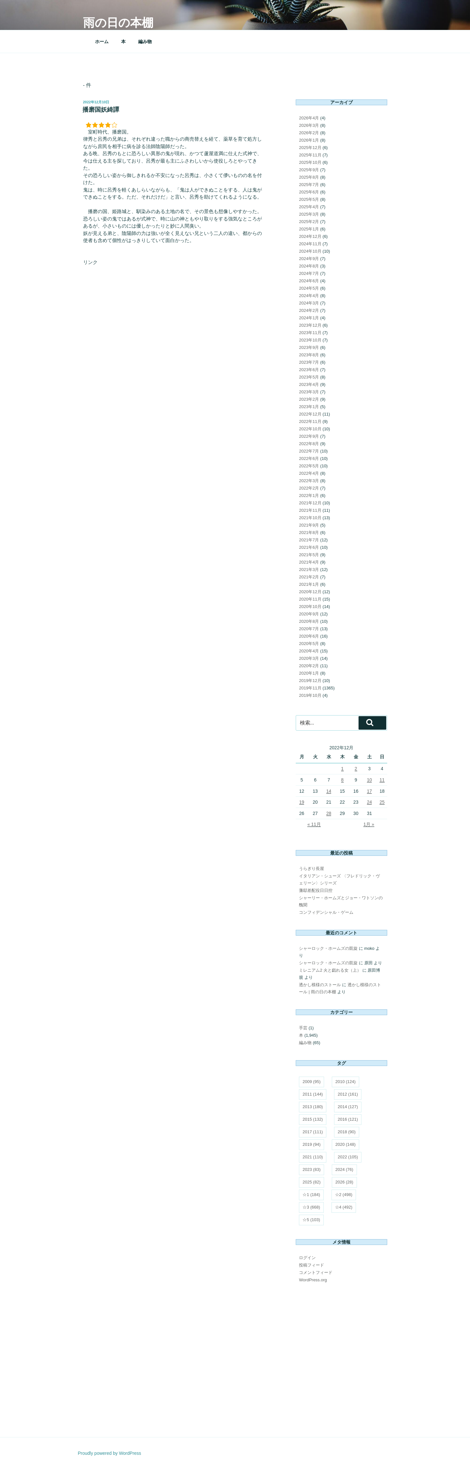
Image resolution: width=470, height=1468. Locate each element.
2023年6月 (309, 369)
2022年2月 (309, 488)
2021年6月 (309, 547)
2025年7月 (309, 184)
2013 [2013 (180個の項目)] (312, 1106)
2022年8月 (309, 443)
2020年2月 (309, 665)
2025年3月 (309, 214)
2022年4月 (309, 473)
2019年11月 (310, 688)
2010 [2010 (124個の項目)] (345, 1081)
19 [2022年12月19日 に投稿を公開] (301, 802)
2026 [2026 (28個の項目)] (344, 1182)
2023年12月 (310, 325)
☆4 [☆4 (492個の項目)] (343, 1207)
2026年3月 (309, 125)
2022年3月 (309, 480)
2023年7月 (309, 362)
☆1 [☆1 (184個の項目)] (311, 1194)
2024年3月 (309, 303)
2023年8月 (309, 354)
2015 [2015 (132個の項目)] (312, 1119)
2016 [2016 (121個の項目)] (348, 1119)
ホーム (102, 41)
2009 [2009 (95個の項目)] (311, 1081)
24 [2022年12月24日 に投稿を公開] (369, 802)
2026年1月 (309, 140)
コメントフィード (315, 1272)
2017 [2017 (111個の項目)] (312, 1131)
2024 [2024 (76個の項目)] (344, 1169)
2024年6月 (309, 280)
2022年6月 (309, 458)
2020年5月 (309, 643)
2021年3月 (309, 569)
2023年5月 (309, 377)
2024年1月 (309, 317)
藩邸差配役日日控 (315, 890)
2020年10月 (310, 606)
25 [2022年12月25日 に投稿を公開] (382, 802)
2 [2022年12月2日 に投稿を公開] (356, 768)
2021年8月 (309, 532)
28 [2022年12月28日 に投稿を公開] (328, 813)
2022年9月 (309, 436)
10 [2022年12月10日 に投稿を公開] (369, 779)
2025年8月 (309, 177)
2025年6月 (309, 192)
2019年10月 (310, 695)
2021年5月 (309, 554)
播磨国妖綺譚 (100, 109)
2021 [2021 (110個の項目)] (312, 1157)
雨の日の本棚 (118, 22)
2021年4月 (309, 562)
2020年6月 (309, 636)
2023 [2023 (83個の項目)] (311, 1169)
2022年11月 (310, 421)
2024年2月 (309, 310)
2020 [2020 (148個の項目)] (345, 1144)
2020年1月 (309, 673)
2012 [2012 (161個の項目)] (348, 1094)
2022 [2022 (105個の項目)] (348, 1157)
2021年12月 (310, 502)
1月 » (368, 824)
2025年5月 (309, 199)
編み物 (145, 41)
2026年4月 (309, 118)
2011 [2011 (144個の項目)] (312, 1094)
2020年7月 (309, 628)
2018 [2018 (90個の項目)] (347, 1131)
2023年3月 (309, 391)
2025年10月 (310, 162)
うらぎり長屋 (311, 868)
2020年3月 (309, 658)
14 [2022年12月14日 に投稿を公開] (328, 791)
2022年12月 (310, 414)
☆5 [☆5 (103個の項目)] (311, 1219)
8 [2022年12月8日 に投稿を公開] (342, 779)
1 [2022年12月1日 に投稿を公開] (342, 768)
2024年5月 (309, 288)
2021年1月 (309, 584)
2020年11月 (310, 599)
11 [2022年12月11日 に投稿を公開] (382, 779)
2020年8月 (309, 621)
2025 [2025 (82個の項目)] (311, 1182)
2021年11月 (310, 510)
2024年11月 (310, 243)
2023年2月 (309, 399)
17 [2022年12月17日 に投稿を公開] (369, 791)
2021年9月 (309, 525)
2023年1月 (309, 406)
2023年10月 (310, 340)
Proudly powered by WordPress (109, 1453)
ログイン (307, 1257)
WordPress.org (313, 1279)
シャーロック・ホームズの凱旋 (328, 948)
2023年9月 (309, 347)
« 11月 (314, 824)
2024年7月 (309, 273)
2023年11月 (310, 332)
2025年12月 (310, 147)
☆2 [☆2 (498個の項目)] (343, 1194)
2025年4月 (309, 206)
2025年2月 (309, 221)
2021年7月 (309, 540)
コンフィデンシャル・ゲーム (326, 912)
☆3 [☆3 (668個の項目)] (311, 1207)
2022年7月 (309, 451)
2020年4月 (309, 651)
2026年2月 (309, 132)
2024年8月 (309, 266)
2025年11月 (310, 155)
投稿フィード (311, 1265)
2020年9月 (309, 614)
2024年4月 (309, 295)
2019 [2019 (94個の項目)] (311, 1144)
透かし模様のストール (320, 984)
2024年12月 (310, 236)
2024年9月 (309, 258)
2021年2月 (309, 577)
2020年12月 (310, 591)
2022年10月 (310, 428)
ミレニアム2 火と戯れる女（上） (330, 970)
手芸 (303, 1027)
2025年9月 (309, 169)
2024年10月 (310, 251)
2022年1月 (309, 495)
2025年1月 (309, 229)
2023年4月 (309, 384)
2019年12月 (310, 680)
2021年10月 (310, 517)
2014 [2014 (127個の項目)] (348, 1106)
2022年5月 (309, 465)
